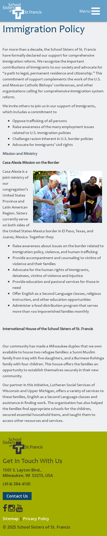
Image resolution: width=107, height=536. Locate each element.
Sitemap (11, 518)
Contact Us (17, 496)
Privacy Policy (36, 518)
